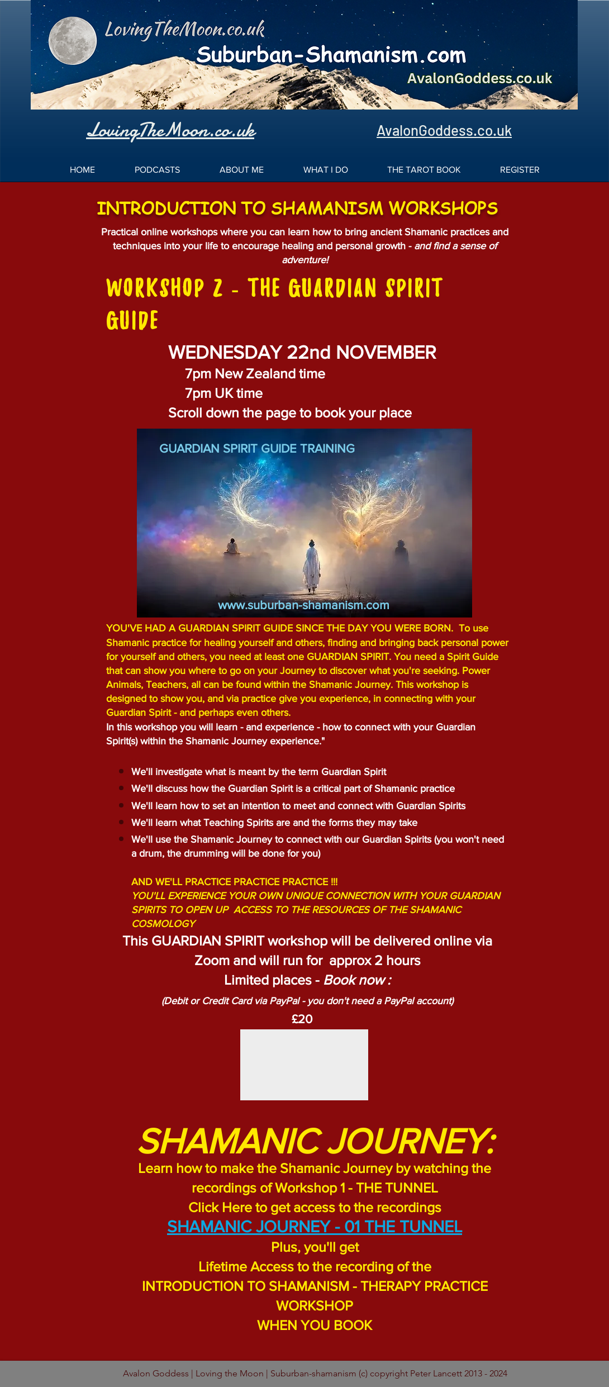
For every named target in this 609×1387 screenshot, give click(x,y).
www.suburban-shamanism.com (303, 604)
